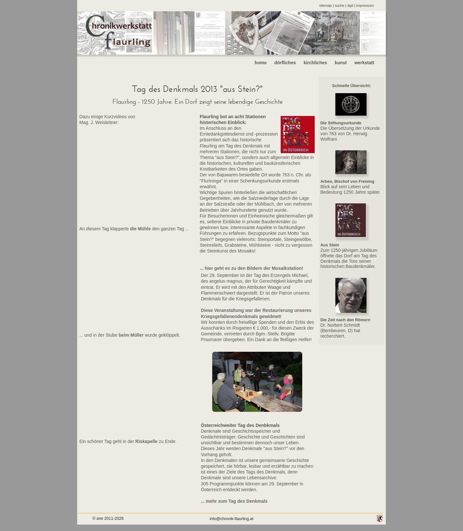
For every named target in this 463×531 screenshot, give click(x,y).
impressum (365, 5)
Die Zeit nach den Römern (345, 320)
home (261, 62)
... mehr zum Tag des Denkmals (234, 501)
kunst (341, 62)
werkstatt (369, 62)
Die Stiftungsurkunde (341, 123)
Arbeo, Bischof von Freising (348, 181)
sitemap (325, 5)
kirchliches (315, 62)
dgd (350, 5)
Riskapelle (146, 441)
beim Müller (131, 335)
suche (339, 5)
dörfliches (285, 62)
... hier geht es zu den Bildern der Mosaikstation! (251, 268)
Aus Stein (330, 245)
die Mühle (140, 228)
